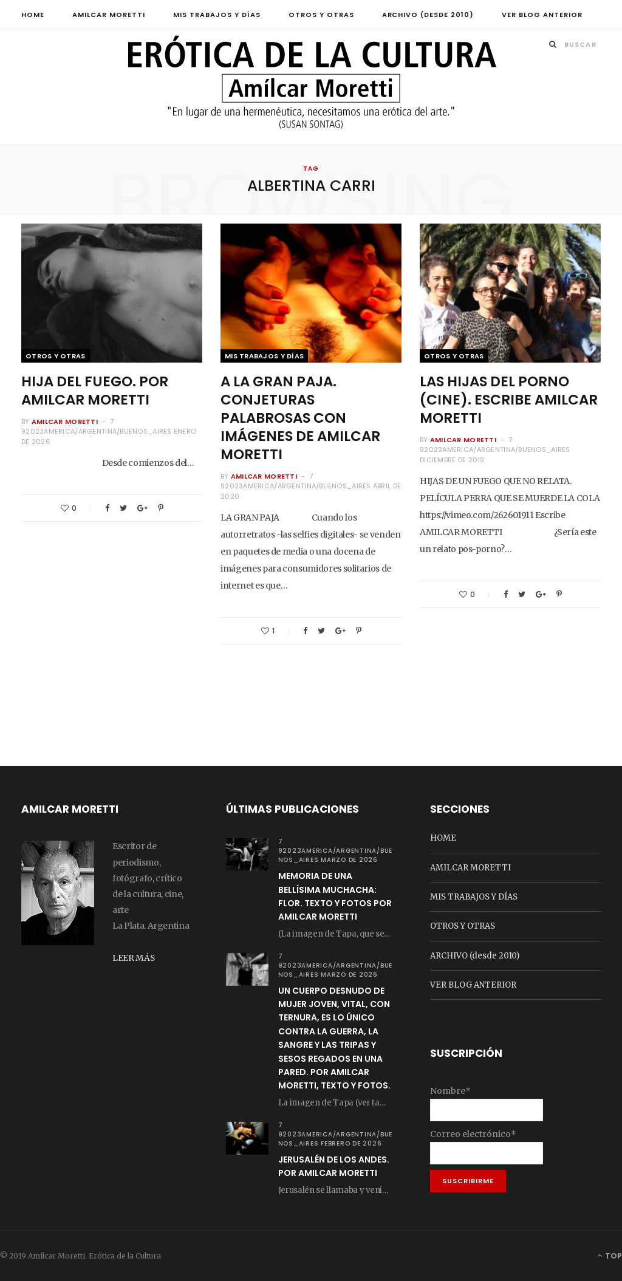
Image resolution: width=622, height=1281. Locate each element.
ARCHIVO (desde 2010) (428, 14)
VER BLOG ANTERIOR (542, 14)
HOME (32, 14)
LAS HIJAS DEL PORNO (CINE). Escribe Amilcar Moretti (509, 400)
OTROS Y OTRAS (321, 14)
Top (609, 1256)
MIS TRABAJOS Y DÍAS (217, 14)
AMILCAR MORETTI (108, 14)
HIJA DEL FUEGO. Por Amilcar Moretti (94, 391)
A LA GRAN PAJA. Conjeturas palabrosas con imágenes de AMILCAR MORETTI (300, 418)
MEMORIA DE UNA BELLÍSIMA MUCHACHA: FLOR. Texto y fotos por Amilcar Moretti (335, 896)
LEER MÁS (133, 957)
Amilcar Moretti (65, 421)
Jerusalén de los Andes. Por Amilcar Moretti (333, 1166)
